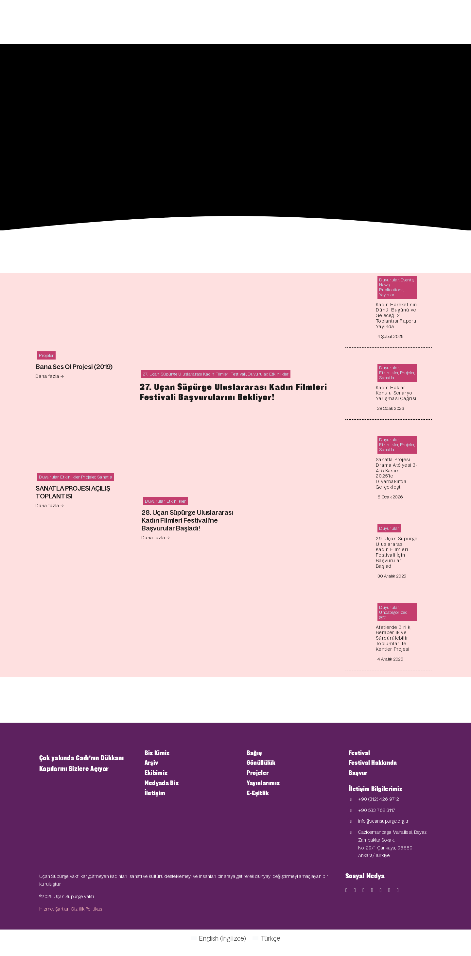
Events (406, 279)
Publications (391, 289)
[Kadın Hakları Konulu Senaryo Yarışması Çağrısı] (360, 365)
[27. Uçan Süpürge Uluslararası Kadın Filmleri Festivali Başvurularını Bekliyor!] (235, 278)
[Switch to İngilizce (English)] (218, 938)
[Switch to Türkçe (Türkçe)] (266, 938)
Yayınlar (386, 294)
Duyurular (49, 477)
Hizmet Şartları (54, 909)
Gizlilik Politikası (87, 909)
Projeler (46, 355)
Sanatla (104, 477)
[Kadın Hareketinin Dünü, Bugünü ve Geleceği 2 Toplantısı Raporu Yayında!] (360, 278)
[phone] (398, 890)
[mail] (381, 890)
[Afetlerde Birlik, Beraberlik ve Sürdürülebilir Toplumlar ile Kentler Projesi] (360, 605)
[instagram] (372, 890)
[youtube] (363, 890)
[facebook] (346, 890)
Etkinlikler (69, 477)
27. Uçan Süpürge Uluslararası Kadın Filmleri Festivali (194, 374)
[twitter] (355, 890)
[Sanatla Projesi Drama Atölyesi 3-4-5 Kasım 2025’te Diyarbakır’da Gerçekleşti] (360, 437)
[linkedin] (389, 890)
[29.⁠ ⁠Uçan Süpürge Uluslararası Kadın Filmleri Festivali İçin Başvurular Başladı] (360, 526)
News (384, 284)
